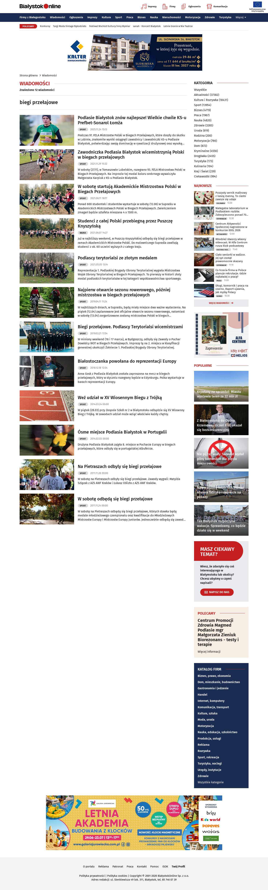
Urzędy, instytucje (209, 770)
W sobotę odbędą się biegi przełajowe (115, 498)
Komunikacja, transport (213, 707)
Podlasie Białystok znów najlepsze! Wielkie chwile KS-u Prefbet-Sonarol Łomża (132, 120)
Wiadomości (57, 17)
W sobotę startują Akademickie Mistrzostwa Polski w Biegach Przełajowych (129, 189)
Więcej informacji (209, 651)
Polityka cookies (117, 875)
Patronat (117, 866)
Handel (202, 694)
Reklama (203, 744)
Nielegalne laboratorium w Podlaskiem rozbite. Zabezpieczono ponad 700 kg (231, 211)
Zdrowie (210, 17)
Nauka (154, 17)
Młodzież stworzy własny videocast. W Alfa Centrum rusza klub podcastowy (231, 242)
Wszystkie (200, 89)
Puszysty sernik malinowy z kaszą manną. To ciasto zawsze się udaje (231, 196)
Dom (197, 146)
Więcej (241, 17)
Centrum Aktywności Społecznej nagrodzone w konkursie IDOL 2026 (231, 227)
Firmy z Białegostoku (33, 17)
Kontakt (142, 866)
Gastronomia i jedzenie (213, 688)
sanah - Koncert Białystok (147, 26)
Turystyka (225, 17)
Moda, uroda (206, 719)
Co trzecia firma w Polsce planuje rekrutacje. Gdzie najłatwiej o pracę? (230, 273)
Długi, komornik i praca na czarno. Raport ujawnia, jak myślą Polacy (231, 289)
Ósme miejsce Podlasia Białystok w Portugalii (122, 432)
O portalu (89, 866)
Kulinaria (200, 166)
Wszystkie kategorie (211, 782)
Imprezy (149, 6)
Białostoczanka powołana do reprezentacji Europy (127, 361)
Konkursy (45, 26)
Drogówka (200, 156)
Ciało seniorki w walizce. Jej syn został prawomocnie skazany (230, 258)
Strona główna (29, 75)
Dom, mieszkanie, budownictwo (219, 682)
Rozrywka (204, 751)
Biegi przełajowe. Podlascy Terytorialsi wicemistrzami (130, 326)
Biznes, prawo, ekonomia (214, 676)
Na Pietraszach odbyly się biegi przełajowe (120, 466)
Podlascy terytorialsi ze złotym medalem (117, 257)
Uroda (198, 130)
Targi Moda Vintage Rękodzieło (69, 26)
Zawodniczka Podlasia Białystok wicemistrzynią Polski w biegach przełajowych (131, 155)
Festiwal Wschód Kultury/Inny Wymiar (109, 26)
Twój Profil (178, 866)
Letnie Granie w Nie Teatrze (178, 26)
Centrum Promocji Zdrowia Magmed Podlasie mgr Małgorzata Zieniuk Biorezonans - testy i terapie (218, 632)
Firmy (169, 6)
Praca (129, 17)
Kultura (106, 17)
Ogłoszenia (191, 6)
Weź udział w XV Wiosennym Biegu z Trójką (120, 397)
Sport (118, 17)
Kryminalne (201, 151)
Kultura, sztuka (207, 713)
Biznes (142, 17)
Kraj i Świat (201, 171)
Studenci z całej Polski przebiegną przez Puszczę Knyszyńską (125, 223)
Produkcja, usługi (209, 738)
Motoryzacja (192, 17)
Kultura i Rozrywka (206, 100)
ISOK (165, 866)
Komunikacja (217, 6)
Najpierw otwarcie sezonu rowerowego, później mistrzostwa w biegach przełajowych (124, 292)
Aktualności (201, 95)
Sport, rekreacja (208, 757)
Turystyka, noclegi (210, 763)
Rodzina (199, 135)
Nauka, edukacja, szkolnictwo (217, 732)
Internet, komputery (211, 701)
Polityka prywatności (92, 875)
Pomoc (154, 866)
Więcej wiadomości (219, 303)
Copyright (136, 875)
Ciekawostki (202, 176)
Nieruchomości (171, 17)
